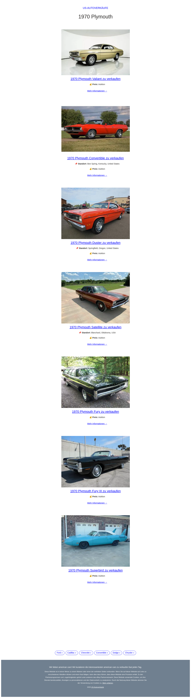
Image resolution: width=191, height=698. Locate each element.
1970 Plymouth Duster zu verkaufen (96, 242)
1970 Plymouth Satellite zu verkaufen (95, 327)
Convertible (101, 653)
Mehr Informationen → (97, 91)
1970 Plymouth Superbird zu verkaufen (95, 570)
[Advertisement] (95, 625)
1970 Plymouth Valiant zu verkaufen (95, 79)
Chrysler (129, 653)
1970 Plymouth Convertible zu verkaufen (95, 158)
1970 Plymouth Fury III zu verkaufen (95, 491)
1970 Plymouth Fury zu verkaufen (95, 411)
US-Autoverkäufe (95, 8)
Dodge (116, 653)
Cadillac (71, 653)
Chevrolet (85, 653)
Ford (59, 653)
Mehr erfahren (107, 683)
